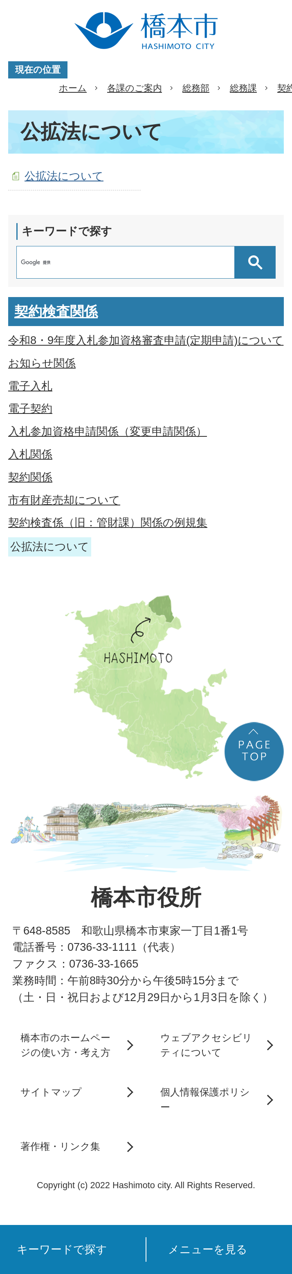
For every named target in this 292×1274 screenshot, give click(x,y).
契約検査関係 (56, 311)
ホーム (73, 88)
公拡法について (64, 176)
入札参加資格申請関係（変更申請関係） (107, 431)
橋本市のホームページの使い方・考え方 (65, 1045)
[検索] (127, 262)
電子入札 (30, 386)
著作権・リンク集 (60, 1146)
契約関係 (30, 477)
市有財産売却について (64, 500)
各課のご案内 (134, 88)
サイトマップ (51, 1091)
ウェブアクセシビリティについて (206, 1045)
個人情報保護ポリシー (205, 1099)
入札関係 (30, 454)
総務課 (243, 88)
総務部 (195, 88)
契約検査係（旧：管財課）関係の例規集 (107, 522)
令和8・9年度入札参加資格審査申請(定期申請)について (145, 340)
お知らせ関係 (42, 363)
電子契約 (30, 408)
